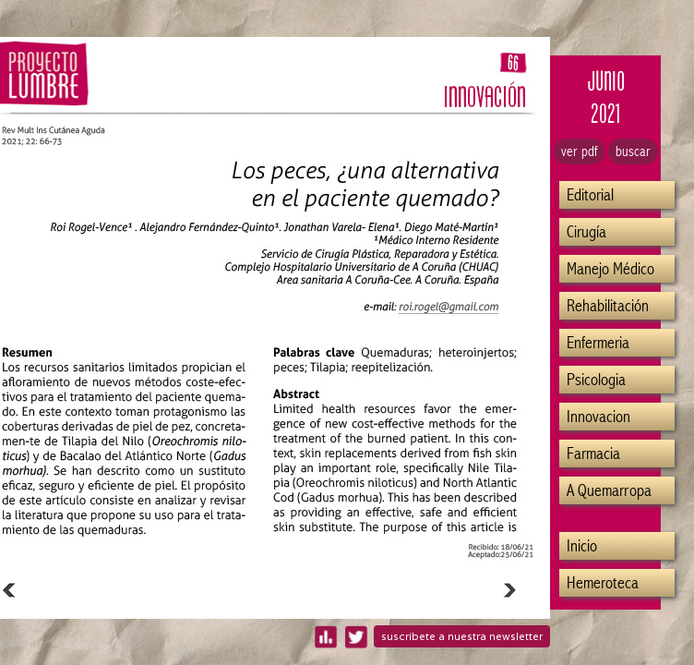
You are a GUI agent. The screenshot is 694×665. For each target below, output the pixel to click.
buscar (633, 151)
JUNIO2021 (606, 97)
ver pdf (579, 151)
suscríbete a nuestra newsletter (462, 636)
